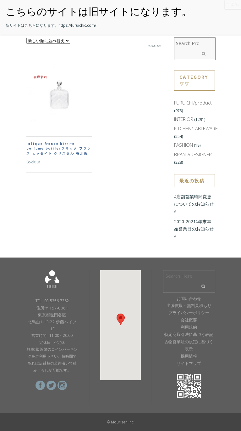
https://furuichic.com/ (77, 25)
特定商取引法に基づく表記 (188, 334)
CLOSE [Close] (232, 4)
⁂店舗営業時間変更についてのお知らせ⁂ (194, 204)
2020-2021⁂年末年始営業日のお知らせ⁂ (194, 228)
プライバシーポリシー (188, 312)
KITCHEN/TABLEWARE (196, 128)
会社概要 (189, 320)
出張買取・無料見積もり (189, 305)
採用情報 (189, 356)
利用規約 (189, 327)
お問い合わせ (189, 298)
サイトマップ (189, 363)
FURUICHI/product (193, 102)
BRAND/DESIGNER (193, 154)
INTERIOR (183, 119)
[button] (121, 319)
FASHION (183, 145)
